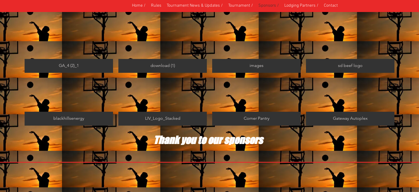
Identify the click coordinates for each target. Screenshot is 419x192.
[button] (241, 6)
